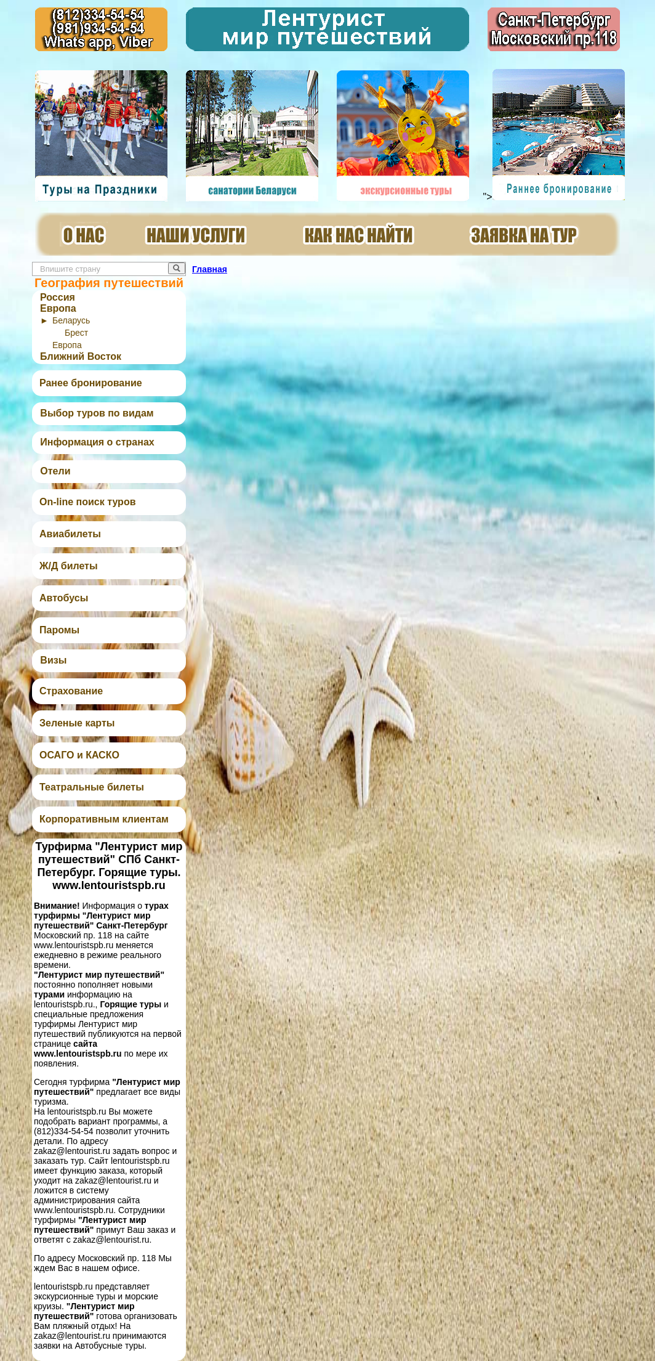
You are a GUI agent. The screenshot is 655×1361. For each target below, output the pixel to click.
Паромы (59, 630)
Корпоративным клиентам (104, 819)
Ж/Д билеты (68, 566)
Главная (209, 269)
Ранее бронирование (90, 383)
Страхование (71, 691)
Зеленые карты (77, 723)
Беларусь (71, 320)
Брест (76, 333)
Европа (58, 308)
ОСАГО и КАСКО (79, 755)
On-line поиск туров (87, 502)
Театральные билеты (91, 787)
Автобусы (63, 598)
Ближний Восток (80, 356)
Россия (57, 297)
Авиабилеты (70, 534)
